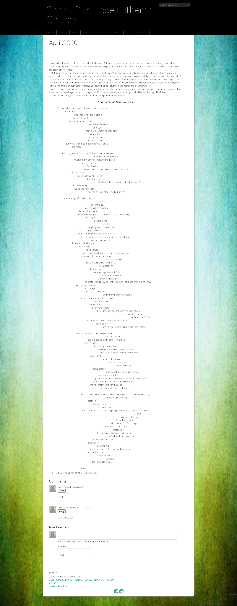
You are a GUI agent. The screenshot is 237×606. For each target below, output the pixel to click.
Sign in (186, 2)
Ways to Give (141, 32)
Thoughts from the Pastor (109, 32)
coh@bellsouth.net (58, 586)
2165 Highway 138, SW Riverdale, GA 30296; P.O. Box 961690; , (82, 579)
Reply (61, 490)
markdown (75, 541)
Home (51, 32)
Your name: (63, 546)
